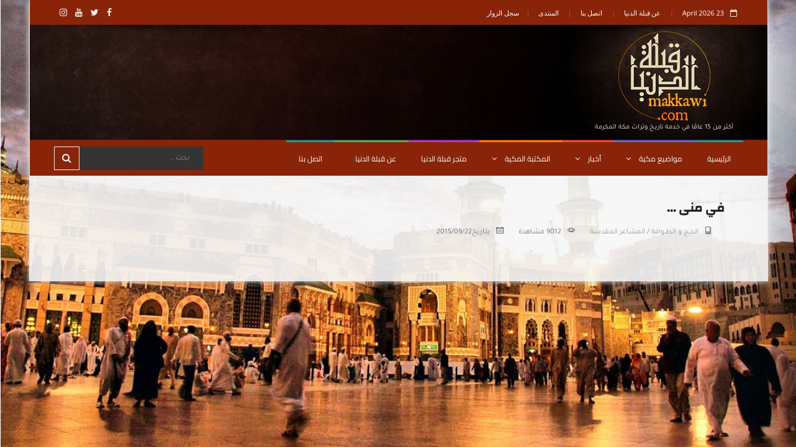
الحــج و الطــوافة (674, 232)
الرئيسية (718, 158)
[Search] (140, 158)
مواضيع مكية (653, 158)
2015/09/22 (453, 232)
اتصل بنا (591, 12)
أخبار (587, 158)
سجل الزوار (502, 12)
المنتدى (548, 12)
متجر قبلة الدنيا (443, 158)
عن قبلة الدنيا (642, 12)
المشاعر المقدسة (616, 232)
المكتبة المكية (520, 158)
